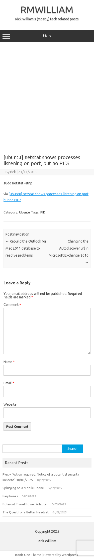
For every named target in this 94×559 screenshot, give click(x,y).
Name (9, 362)
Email (9, 383)
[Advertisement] (47, 96)
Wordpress (70, 554)
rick (13, 172)
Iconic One (22, 554)
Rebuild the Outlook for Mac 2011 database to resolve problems (26, 248)
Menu (47, 36)
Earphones (10, 496)
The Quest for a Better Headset (26, 512)
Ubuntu (24, 212)
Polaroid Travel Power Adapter (25, 504)
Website (10, 404)
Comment (12, 305)
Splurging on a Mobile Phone (23, 488)
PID (42, 212)
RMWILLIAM (47, 9)
